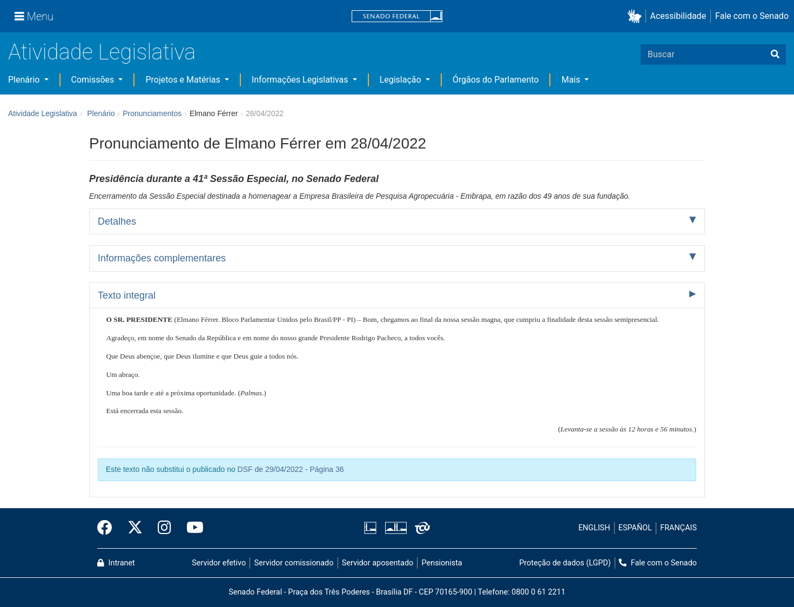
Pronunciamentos (152, 113)
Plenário (25, 80)
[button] (636, 16)
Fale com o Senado (752, 16)
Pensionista (442, 563)
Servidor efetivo (219, 563)
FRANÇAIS (678, 527)
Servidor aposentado (377, 563)
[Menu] (34, 16)
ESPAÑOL (635, 527)
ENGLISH (594, 527)
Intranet (116, 563)
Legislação (401, 80)
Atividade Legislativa (102, 52)
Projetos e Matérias (183, 80)
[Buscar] (775, 54)
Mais (571, 80)
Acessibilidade (678, 16)
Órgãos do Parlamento (496, 80)
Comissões (94, 80)
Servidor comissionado (294, 563)
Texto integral (127, 295)
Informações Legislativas (301, 80)
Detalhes (117, 221)
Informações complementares (162, 258)
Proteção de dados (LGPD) (565, 563)
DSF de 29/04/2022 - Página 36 (291, 469)
